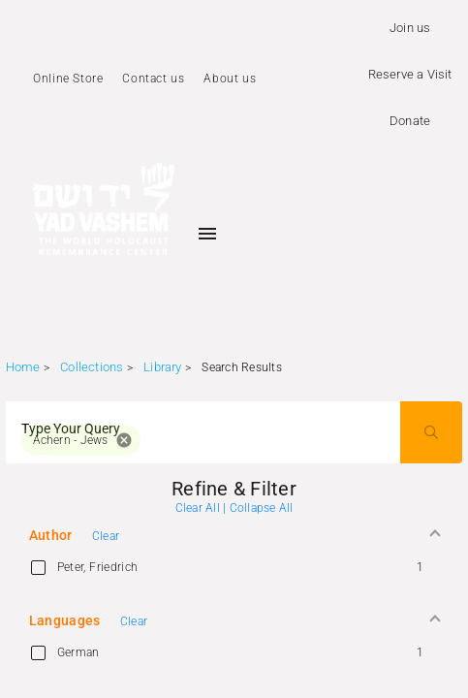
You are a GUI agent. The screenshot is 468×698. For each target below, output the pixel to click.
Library (162, 367)
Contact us (153, 78)
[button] (234, 536)
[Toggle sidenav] (207, 233)
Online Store (68, 78)
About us (229, 78)
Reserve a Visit (410, 74)
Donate (410, 120)
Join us (410, 27)
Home (23, 367)
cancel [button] (124, 440)
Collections (91, 367)
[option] (234, 567)
